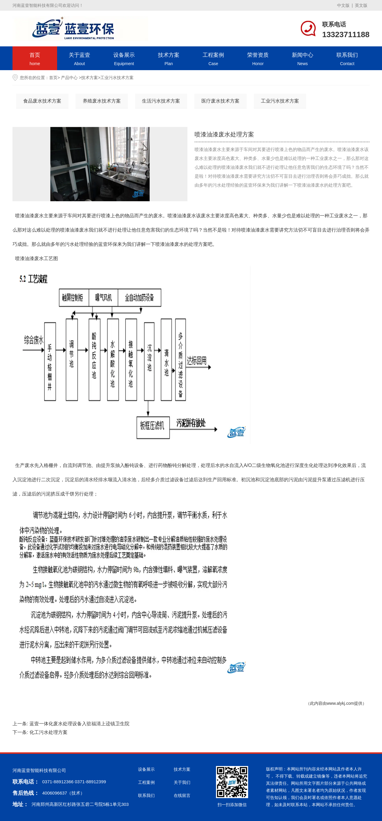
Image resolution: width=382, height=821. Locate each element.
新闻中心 (302, 59)
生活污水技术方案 (161, 100)
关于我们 (182, 782)
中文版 (343, 5)
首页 (34, 59)
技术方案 (168, 59)
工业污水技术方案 (280, 100)
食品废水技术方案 (42, 100)
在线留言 (182, 795)
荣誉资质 (258, 59)
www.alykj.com (340, 703)
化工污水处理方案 (48, 732)
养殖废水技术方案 (102, 100)
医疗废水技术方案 (220, 100)
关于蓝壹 (79, 59)
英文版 (361, 5)
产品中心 (69, 77)
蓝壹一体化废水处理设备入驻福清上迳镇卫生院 (79, 723)
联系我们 (347, 59)
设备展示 (124, 59)
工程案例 (213, 59)
